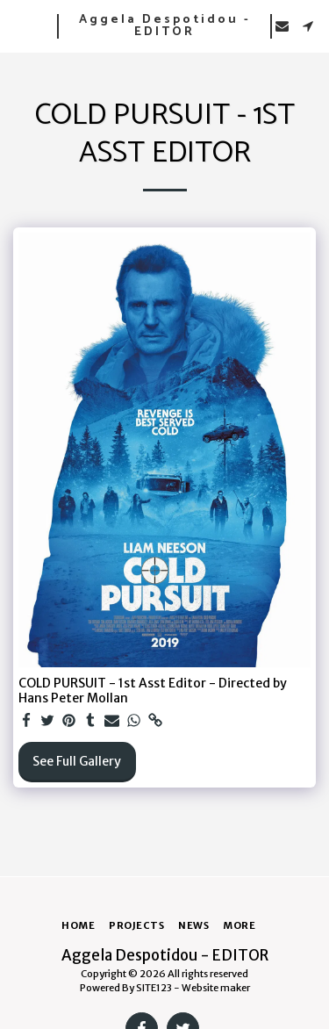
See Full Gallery (76, 761)
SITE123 (154, 988)
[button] (19, 25)
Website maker (216, 988)
